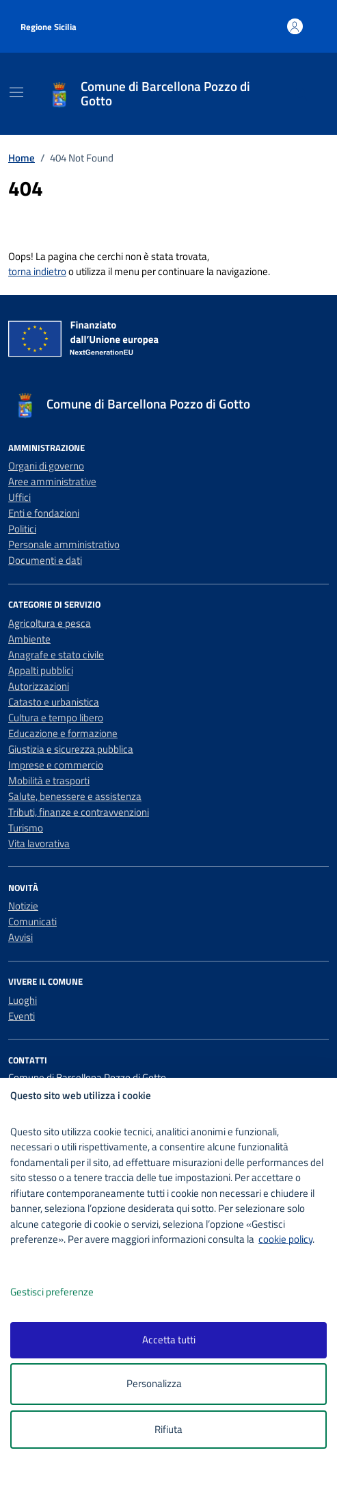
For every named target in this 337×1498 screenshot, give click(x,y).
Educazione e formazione (63, 733)
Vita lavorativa (39, 843)
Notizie (23, 906)
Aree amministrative (52, 481)
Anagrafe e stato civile (56, 654)
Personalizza (168, 1384)
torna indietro (37, 271)
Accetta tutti (169, 1339)
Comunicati (32, 921)
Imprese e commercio (55, 765)
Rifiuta (168, 1429)
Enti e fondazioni (43, 513)
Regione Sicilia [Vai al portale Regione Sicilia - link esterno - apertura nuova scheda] (49, 27)
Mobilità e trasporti (49, 780)
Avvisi (20, 937)
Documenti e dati (45, 560)
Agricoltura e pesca (49, 623)
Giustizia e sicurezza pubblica (70, 749)
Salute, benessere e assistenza (74, 796)
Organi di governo (46, 466)
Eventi (21, 1016)
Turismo (25, 828)
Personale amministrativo (64, 544)
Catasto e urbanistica (53, 702)
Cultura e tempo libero (55, 717)
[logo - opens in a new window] (174, 1478)
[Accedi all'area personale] (295, 26)
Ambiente (29, 639)
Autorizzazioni (38, 686)
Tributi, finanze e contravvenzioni (78, 812)
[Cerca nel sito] (301, 94)
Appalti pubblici (40, 670)
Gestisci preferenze (66, 1292)
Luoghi (22, 1000)
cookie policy (285, 1239)
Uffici (19, 497)
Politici (22, 529)
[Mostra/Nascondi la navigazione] (16, 92)
